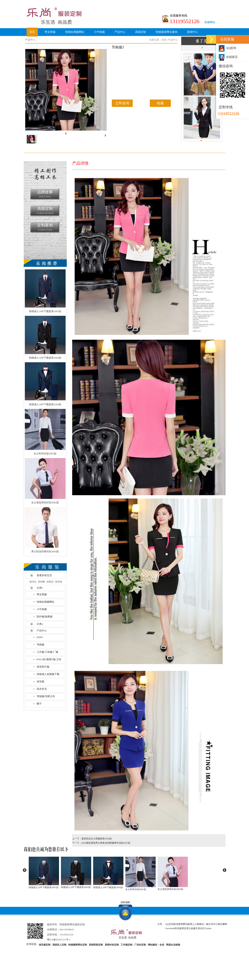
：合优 (160, 944)
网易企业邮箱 (173, 944)
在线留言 (228, 56)
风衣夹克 (42, 688)
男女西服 (50, 32)
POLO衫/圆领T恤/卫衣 (49, 659)
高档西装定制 (96, 944)
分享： (160, 924)
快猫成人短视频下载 (48, 674)
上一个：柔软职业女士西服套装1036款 (92, 838)
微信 (201, 924)
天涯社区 (200, 928)
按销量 (41, 581)
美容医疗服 (43, 666)
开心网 (216, 924)
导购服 (40, 644)
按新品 (50, 581)
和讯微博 (179, 928)
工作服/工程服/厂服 (47, 651)
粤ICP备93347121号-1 (59, 939)
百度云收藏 (189, 928)
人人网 (195, 924)
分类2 (40, 623)
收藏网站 (209, 22)
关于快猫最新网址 (40, 40)
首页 (32, 32)
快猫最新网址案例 (166, 32)
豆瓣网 (223, 924)
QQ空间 (170, 924)
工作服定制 (126, 944)
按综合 (32, 581)
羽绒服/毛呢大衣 (46, 696)
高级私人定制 (59, 944)
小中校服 (99, 32)
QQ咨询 (227, 48)
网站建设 (152, 944)
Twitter (208, 928)
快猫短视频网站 (74, 32)
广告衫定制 (140, 944)
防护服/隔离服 (45, 616)
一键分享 (208, 924)
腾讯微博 (187, 924)
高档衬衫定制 (112, 944)
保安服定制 (44, 944)
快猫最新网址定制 (77, 944)
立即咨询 (122, 103)
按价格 (58, 581)
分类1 (40, 587)
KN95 (40, 637)
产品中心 (120, 32)
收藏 (160, 103)
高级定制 (140, 32)
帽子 (39, 703)
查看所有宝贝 (44, 575)
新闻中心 (192, 32)
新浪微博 (178, 924)
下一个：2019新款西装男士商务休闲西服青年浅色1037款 (101, 843)
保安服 (40, 681)
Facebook (170, 928)
